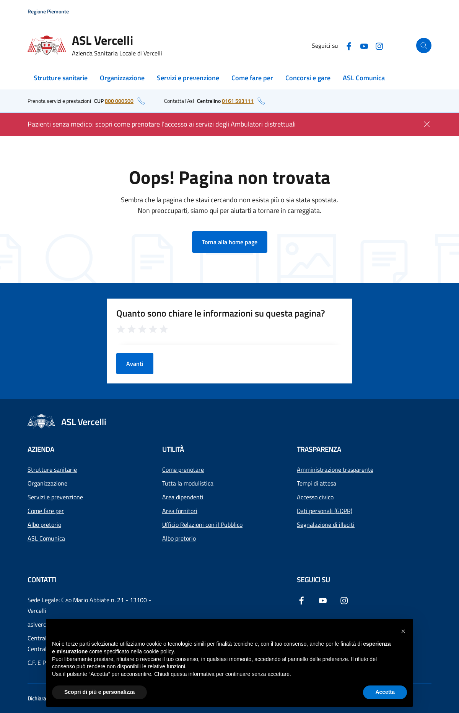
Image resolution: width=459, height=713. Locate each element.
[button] (403, 631)
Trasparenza (319, 449)
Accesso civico (315, 497)
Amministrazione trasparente (335, 469)
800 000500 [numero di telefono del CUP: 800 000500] (119, 101)
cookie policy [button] (158, 651)
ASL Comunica (364, 78)
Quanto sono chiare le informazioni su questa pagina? (220, 313)
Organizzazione (122, 78)
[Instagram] (379, 45)
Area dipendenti (182, 497)
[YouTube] (364, 45)
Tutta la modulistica (187, 483)
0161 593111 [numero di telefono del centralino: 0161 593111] (238, 101)
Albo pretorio (44, 524)
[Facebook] (348, 45)
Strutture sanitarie (61, 78)
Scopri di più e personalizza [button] (99, 692)
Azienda (41, 449)
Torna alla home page (229, 242)
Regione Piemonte (48, 11)
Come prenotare (183, 469)
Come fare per (252, 78)
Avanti (134, 363)
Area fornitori (179, 510)
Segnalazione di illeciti (326, 524)
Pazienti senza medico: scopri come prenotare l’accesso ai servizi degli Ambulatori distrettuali (162, 124)
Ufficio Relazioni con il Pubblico (202, 524)
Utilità (173, 449)
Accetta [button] (385, 692)
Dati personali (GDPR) (324, 510)
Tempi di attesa (316, 483)
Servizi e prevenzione (188, 78)
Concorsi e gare (307, 78)
